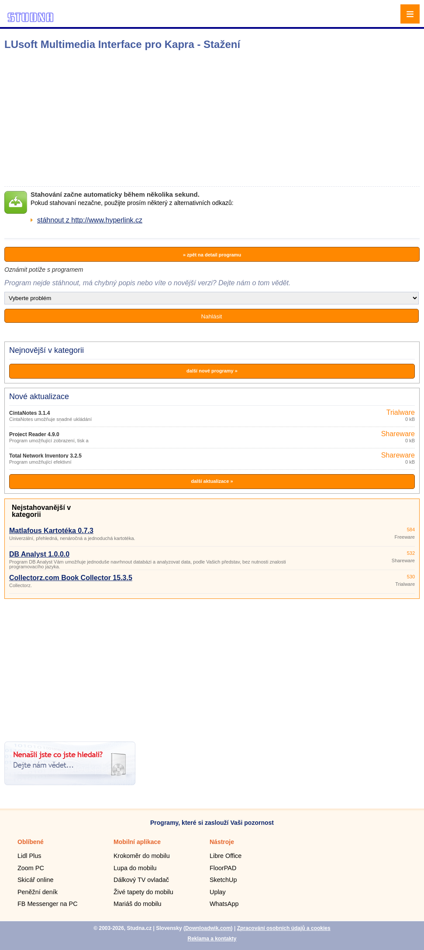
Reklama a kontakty (211, 939)
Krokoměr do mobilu (142, 855)
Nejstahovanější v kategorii (41, 511)
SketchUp (223, 879)
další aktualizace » (212, 481)
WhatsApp (224, 903)
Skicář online (35, 879)
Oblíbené (30, 841)
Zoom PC (30, 868)
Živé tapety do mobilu (143, 891)
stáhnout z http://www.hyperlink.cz (89, 220)
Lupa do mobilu (135, 868)
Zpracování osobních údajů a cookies (284, 928)
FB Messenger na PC (47, 903)
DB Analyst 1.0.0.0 (39, 554)
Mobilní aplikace (137, 841)
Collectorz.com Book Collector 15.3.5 (70, 577)
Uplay (218, 891)
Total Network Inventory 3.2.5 (45, 456)
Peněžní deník (37, 891)
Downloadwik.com (208, 928)
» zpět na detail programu (212, 254)
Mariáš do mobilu (138, 903)
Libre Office (225, 855)
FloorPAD (223, 868)
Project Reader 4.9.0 (34, 434)
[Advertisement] (138, 118)
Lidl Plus (29, 855)
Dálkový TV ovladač (141, 879)
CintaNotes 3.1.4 (29, 413)
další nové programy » (212, 370)
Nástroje (222, 841)
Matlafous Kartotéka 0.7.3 (51, 530)
